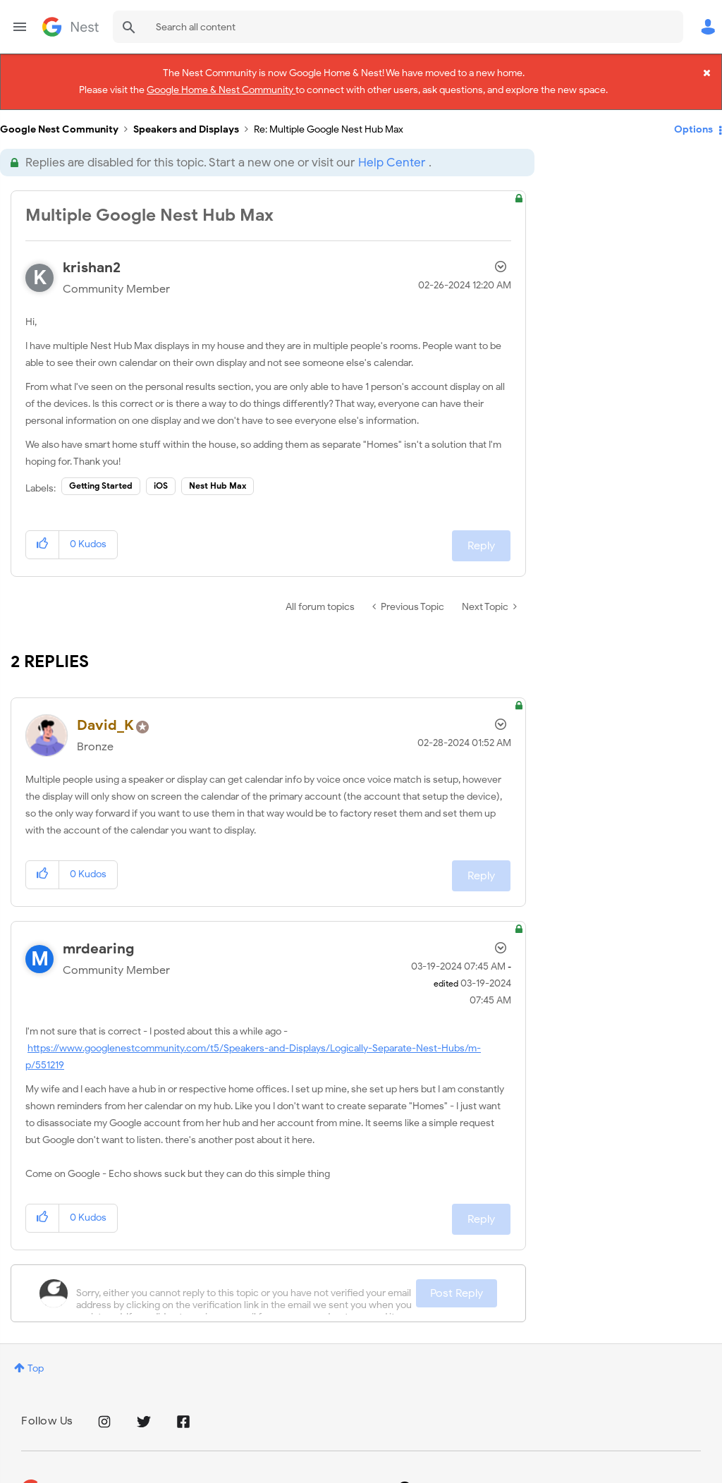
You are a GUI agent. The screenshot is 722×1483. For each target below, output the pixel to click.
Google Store (230, 1475)
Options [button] (693, 116)
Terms (166, 1475)
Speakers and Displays (186, 117)
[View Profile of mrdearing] (98, 935)
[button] (42, 531)
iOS (161, 473)
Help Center (391, 149)
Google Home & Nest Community (221, 87)
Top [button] (35, 1355)
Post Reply (456, 1280)
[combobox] (398, 27)
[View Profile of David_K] (105, 712)
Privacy (115, 1475)
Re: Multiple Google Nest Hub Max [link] (328, 117)
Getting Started (101, 473)
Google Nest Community (70, 26)
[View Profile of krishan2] (92, 255)
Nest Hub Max (217, 473)
